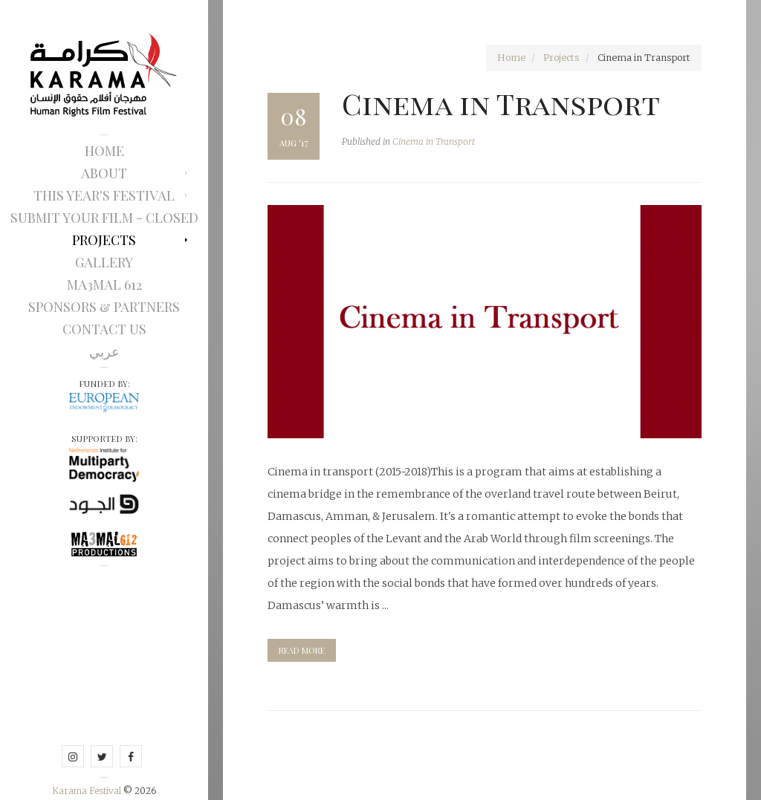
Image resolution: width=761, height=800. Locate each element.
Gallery (104, 262)
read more (302, 650)
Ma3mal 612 (104, 284)
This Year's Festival (104, 195)
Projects (104, 240)
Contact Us (104, 329)
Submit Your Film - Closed (104, 218)
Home (104, 151)
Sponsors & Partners (104, 307)
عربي (104, 351)
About (104, 173)
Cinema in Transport (501, 103)
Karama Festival (87, 790)
